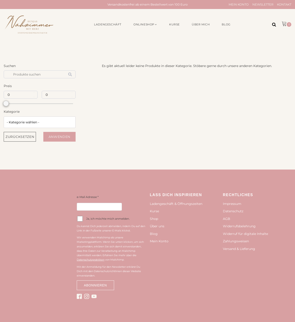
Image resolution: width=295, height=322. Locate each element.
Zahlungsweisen (236, 241)
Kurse (154, 211)
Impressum (232, 204)
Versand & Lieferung (239, 249)
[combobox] (40, 122)
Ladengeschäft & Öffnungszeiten (176, 204)
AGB (226, 219)
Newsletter (262, 4)
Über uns (157, 226)
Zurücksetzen (20, 137)
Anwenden (60, 137)
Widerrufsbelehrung (239, 226)
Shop (154, 219)
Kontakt (284, 4)
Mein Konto (239, 4)
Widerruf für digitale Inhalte (245, 234)
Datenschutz (233, 211)
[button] (145, 24)
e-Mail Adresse (88, 197)
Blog (154, 234)
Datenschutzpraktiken (90, 259)
